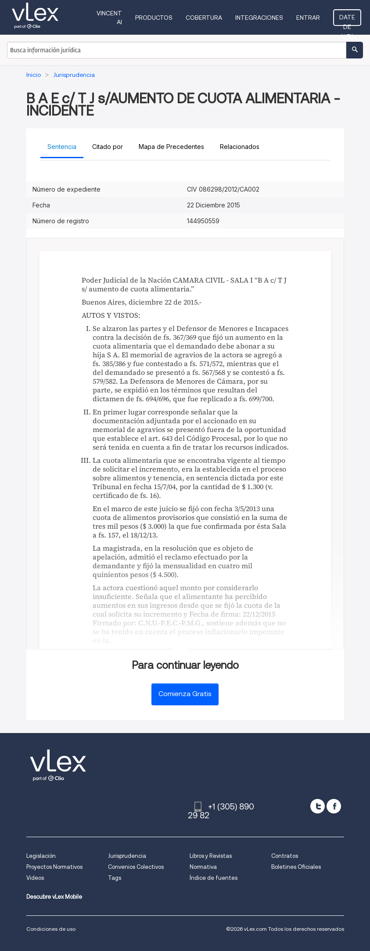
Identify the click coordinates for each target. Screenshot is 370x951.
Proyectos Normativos (54, 867)
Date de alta (347, 20)
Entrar (308, 17)
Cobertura (204, 17)
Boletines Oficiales (296, 867)
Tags (114, 878)
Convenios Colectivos (136, 867)
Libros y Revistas (211, 856)
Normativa (203, 867)
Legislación (41, 856)
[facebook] (334, 806)
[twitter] (317, 806)
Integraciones (259, 17)
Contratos (284, 856)
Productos (153, 17)
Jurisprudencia (127, 856)
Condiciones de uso (50, 929)
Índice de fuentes (213, 878)
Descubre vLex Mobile (54, 896)
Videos (35, 878)
